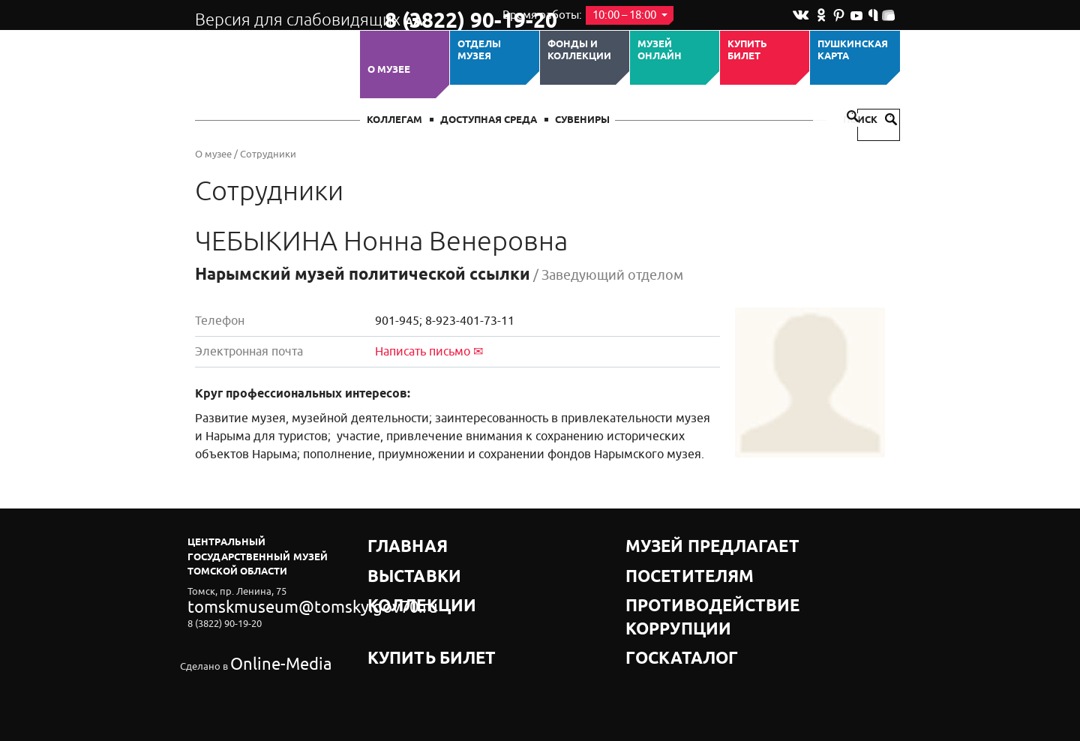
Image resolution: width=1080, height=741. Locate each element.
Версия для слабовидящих (276, 15)
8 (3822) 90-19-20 (432, 15)
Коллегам (394, 120)
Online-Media (259, 644)
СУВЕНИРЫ (582, 120)
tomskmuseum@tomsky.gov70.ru (261, 603)
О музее (389, 70)
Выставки (395, 560)
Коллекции (400, 579)
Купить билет (747, 50)
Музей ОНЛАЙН (660, 50)
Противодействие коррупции (709, 579)
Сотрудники (268, 154)
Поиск (870, 120)
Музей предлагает (677, 542)
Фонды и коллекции (579, 50)
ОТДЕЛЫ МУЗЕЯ (479, 50)
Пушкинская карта (853, 50)
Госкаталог (659, 598)
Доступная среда (488, 120)
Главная (392, 542)
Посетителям (663, 560)
